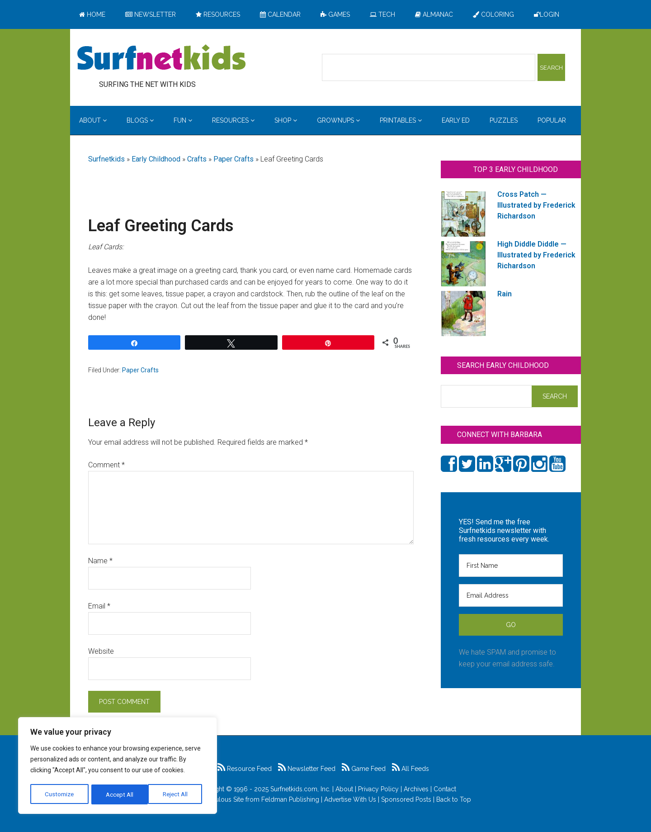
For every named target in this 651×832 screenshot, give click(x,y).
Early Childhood (156, 159)
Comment (106, 465)
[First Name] (511, 565)
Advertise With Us (350, 799)
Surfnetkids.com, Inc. (300, 789)
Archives (416, 789)
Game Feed (364, 768)
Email (99, 606)
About (344, 789)
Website (101, 651)
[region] (117, 766)
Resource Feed (244, 768)
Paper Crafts (233, 159)
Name (100, 560)
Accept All (176, 794)
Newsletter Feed (306, 768)
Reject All (118, 794)
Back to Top (453, 799)
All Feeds (410, 768)
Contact (445, 789)
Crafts (197, 159)
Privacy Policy (378, 789)
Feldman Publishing (290, 799)
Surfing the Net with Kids (161, 58)
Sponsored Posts (406, 799)
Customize (59, 794)
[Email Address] (511, 595)
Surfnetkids (106, 159)
